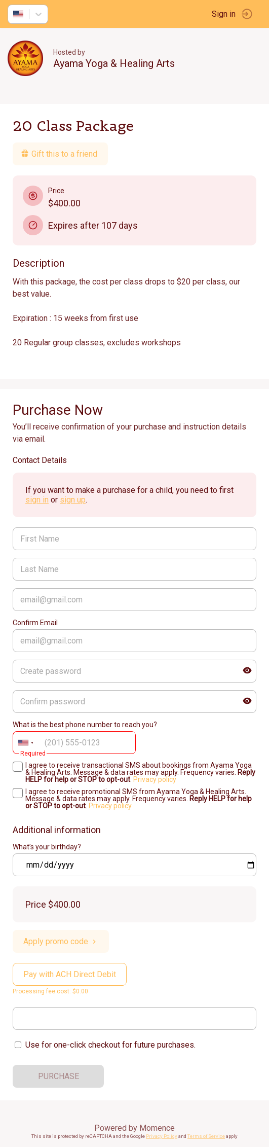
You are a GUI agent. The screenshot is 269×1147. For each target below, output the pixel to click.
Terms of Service (206, 1136)
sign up (73, 500)
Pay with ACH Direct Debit (69, 974)
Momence (157, 1128)
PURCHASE (58, 1076)
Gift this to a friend (59, 154)
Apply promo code (60, 941)
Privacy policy (154, 779)
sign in (37, 500)
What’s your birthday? (47, 847)
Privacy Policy (161, 1136)
